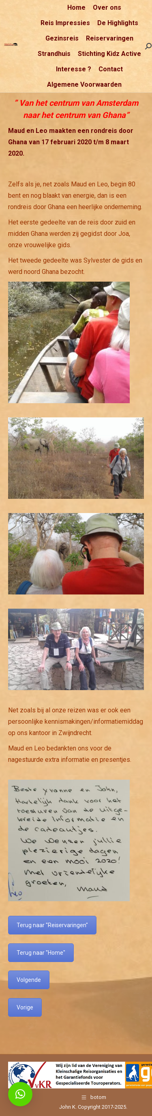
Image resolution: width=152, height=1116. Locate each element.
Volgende (29, 980)
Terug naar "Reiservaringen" (52, 925)
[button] (20, 1094)
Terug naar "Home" (41, 952)
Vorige (25, 1007)
